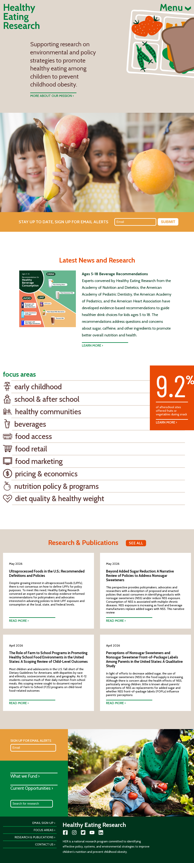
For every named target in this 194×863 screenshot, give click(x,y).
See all (136, 543)
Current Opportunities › (31, 788)
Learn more (91, 345)
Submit (168, 222)
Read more (18, 621)
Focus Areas (43, 830)
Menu (175, 7)
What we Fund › (25, 776)
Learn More (165, 422)
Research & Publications (34, 837)
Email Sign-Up (42, 823)
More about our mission (51, 96)
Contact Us (44, 844)
